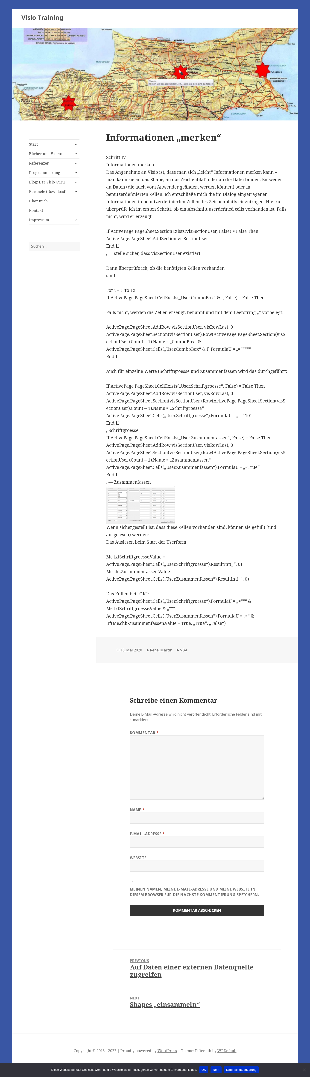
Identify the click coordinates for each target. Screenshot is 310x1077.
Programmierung (44, 172)
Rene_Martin (161, 650)
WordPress (167, 1050)
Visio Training (42, 17)
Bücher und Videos (45, 153)
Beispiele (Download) (47, 191)
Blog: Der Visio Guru (47, 182)
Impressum (39, 219)
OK (204, 1069)
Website (138, 857)
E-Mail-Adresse (147, 833)
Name (137, 809)
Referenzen (39, 163)
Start (33, 144)
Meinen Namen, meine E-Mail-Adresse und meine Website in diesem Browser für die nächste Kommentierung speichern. (194, 892)
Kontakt (36, 210)
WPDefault (227, 1050)
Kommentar (144, 732)
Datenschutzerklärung (241, 1069)
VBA (183, 650)
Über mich (38, 201)
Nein (216, 1069)
